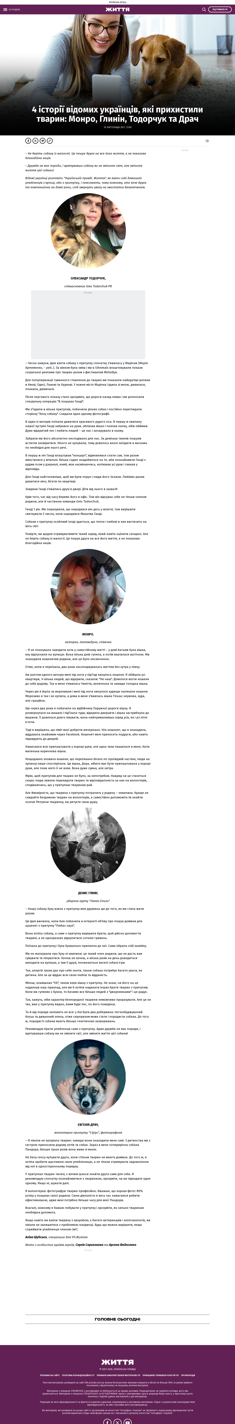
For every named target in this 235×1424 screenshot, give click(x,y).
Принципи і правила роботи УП (161, 1375)
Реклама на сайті (50, 1375)
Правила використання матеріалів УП (118, 1375)
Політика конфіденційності (78, 1375)
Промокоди (188, 1375)
